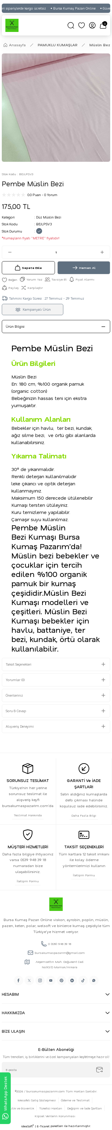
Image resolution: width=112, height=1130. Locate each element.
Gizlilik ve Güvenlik (19, 1108)
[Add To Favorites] (9, 279)
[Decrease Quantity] (7, 252)
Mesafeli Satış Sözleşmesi (37, 1100)
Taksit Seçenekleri (18, 664)
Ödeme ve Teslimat (75, 1100)
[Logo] (12, 25)
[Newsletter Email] (56, 1069)
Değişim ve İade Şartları (84, 1108)
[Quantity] (56, 252)
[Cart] (103, 25)
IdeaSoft (27, 1126)
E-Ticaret (43, 1126)
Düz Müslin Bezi (48, 217)
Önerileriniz (14, 695)
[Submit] (99, 1069)
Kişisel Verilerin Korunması (55, 1116)
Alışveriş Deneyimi (20, 726)
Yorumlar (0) (15, 680)
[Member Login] (92, 25)
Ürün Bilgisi (15, 326)
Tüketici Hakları (50, 1108)
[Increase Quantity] (104, 252)
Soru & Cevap (16, 711)
